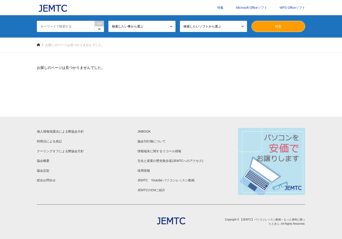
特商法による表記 (49, 141)
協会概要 (43, 161)
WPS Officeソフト (292, 7)
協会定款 (43, 170)
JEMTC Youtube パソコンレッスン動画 (165, 180)
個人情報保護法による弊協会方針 (60, 131)
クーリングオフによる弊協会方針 (60, 151)
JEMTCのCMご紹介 (151, 190)
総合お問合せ (46, 180)
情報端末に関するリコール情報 (159, 151)
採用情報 (143, 170)
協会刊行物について (151, 141)
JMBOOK (144, 131)
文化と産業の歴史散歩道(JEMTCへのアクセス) (170, 161)
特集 (220, 7)
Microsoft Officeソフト (251, 7)
